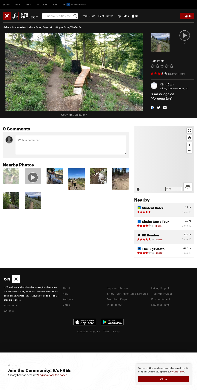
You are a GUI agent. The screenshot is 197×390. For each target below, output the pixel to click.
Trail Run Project (161, 293)
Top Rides (122, 16)
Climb (6, 4)
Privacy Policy (177, 372)
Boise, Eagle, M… (45, 27)
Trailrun (42, 4)
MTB (18, 4)
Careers (9, 310)
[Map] (164, 159)
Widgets (67, 299)
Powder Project (160, 299)
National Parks (160, 304)
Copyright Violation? (74, 114)
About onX (10, 305)
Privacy (116, 331)
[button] (152, 107)
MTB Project (114, 304)
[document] (163, 374)
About (66, 288)
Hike (28, 4)
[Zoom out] (189, 150)
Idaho (6, 27)
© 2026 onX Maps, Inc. (88, 331)
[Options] (188, 186)
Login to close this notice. (53, 375)
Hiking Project (160, 288)
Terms (106, 331)
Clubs (66, 304)
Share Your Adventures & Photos (127, 293)
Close (163, 379)
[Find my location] (189, 138)
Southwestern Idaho (22, 27)
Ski (55, 4)
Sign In (187, 16)
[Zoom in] (189, 145)
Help (65, 293)
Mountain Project (118, 299)
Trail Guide (88, 16)
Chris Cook (167, 84)
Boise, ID (183, 88)
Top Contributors (117, 288)
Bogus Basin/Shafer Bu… (69, 27)
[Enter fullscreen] (189, 130)
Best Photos (105, 16)
